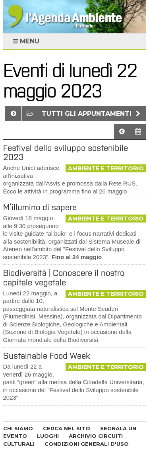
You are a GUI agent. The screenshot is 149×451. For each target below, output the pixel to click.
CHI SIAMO (18, 428)
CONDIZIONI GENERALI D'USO (87, 444)
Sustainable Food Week (46, 356)
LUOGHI (48, 436)
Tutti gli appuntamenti (92, 113)
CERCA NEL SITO (66, 428)
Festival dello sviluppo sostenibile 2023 (65, 152)
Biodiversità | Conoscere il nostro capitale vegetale (63, 277)
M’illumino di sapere (40, 207)
